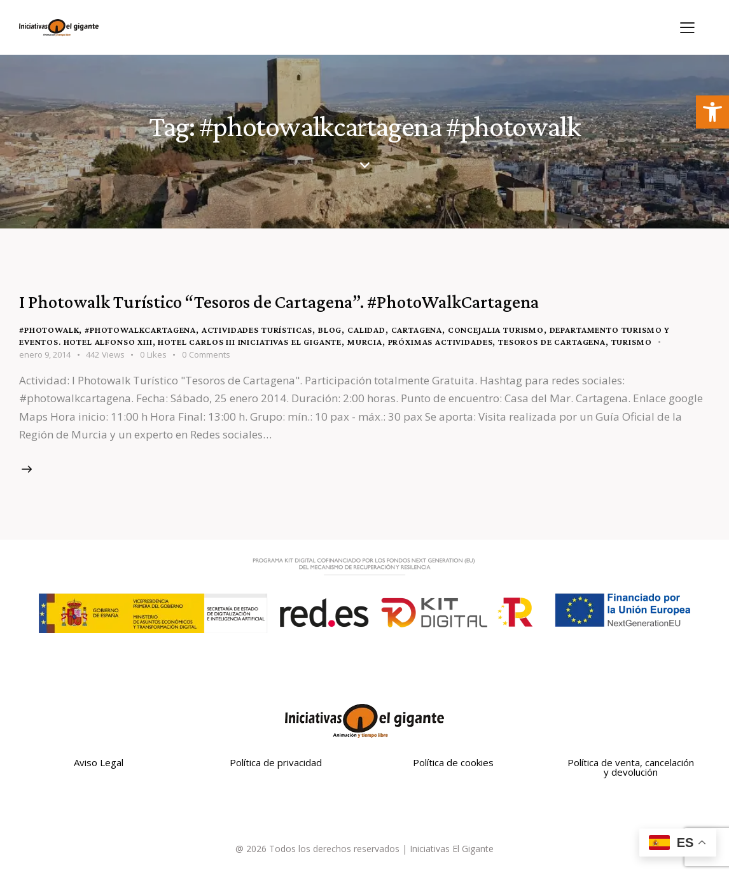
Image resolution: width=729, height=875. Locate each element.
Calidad (366, 330)
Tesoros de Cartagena (552, 342)
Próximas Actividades (440, 342)
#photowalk (49, 330)
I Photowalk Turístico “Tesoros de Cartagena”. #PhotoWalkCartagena (279, 301)
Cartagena (417, 330)
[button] (712, 112)
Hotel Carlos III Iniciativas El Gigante (250, 342)
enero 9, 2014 (45, 354)
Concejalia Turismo (496, 330)
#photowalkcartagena (140, 330)
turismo (631, 342)
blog (330, 330)
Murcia (364, 342)
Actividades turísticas (257, 330)
